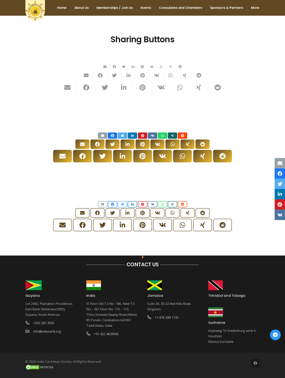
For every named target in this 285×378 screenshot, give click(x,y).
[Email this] (105, 67)
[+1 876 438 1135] (151, 317)
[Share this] (114, 67)
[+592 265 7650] (29, 323)
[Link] (35, 11)
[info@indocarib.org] (29, 331)
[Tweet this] (124, 67)
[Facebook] (255, 363)
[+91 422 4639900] (90, 334)
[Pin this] (142, 67)
